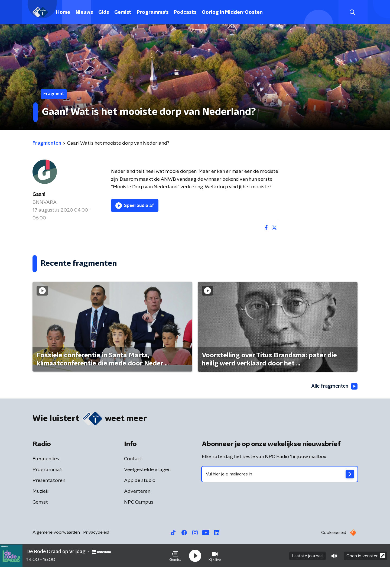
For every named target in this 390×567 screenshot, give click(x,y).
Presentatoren (48, 480)
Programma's (152, 12)
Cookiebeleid (333, 533)
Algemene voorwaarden (56, 532)
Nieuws (84, 12)
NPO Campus (138, 502)
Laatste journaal (307, 555)
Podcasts (185, 12)
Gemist (122, 12)
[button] (175, 555)
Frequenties (45, 459)
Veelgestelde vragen (147, 470)
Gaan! (38, 194)
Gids (103, 12)
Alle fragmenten (334, 386)
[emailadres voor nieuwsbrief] (280, 474)
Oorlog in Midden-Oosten (232, 12)
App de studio (139, 480)
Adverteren (137, 491)
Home (63, 12)
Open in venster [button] (365, 555)
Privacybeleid (96, 532)
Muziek (40, 491)
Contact (133, 459)
